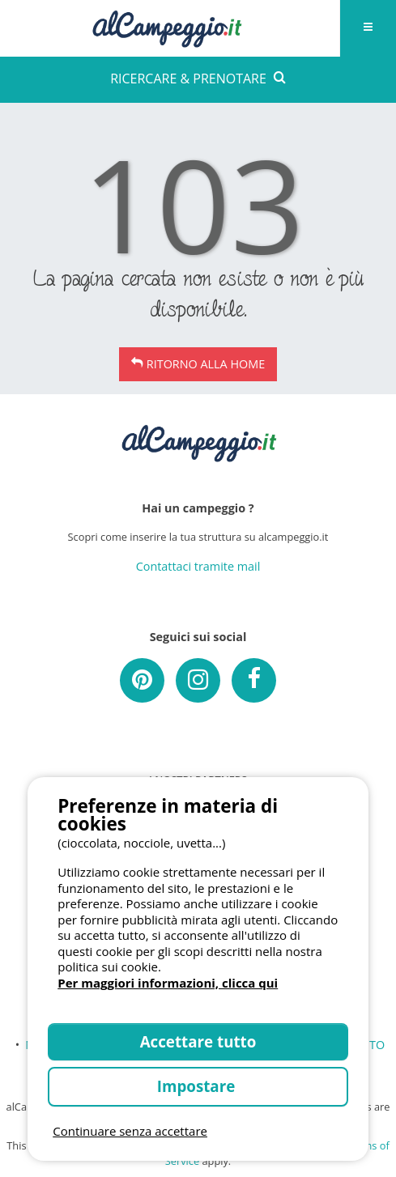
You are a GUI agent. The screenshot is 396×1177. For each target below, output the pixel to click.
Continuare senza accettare (130, 1131)
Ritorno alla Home (206, 364)
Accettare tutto (198, 1041)
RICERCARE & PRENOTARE (198, 78)
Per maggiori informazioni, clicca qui (167, 983)
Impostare (198, 1086)
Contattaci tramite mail (198, 566)
